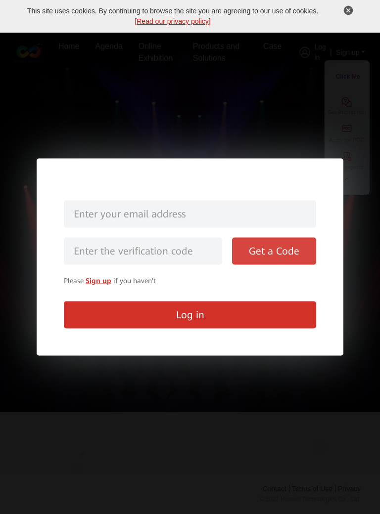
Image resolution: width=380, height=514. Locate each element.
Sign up (98, 281)
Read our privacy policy (173, 21)
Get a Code (274, 251)
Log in (190, 315)
